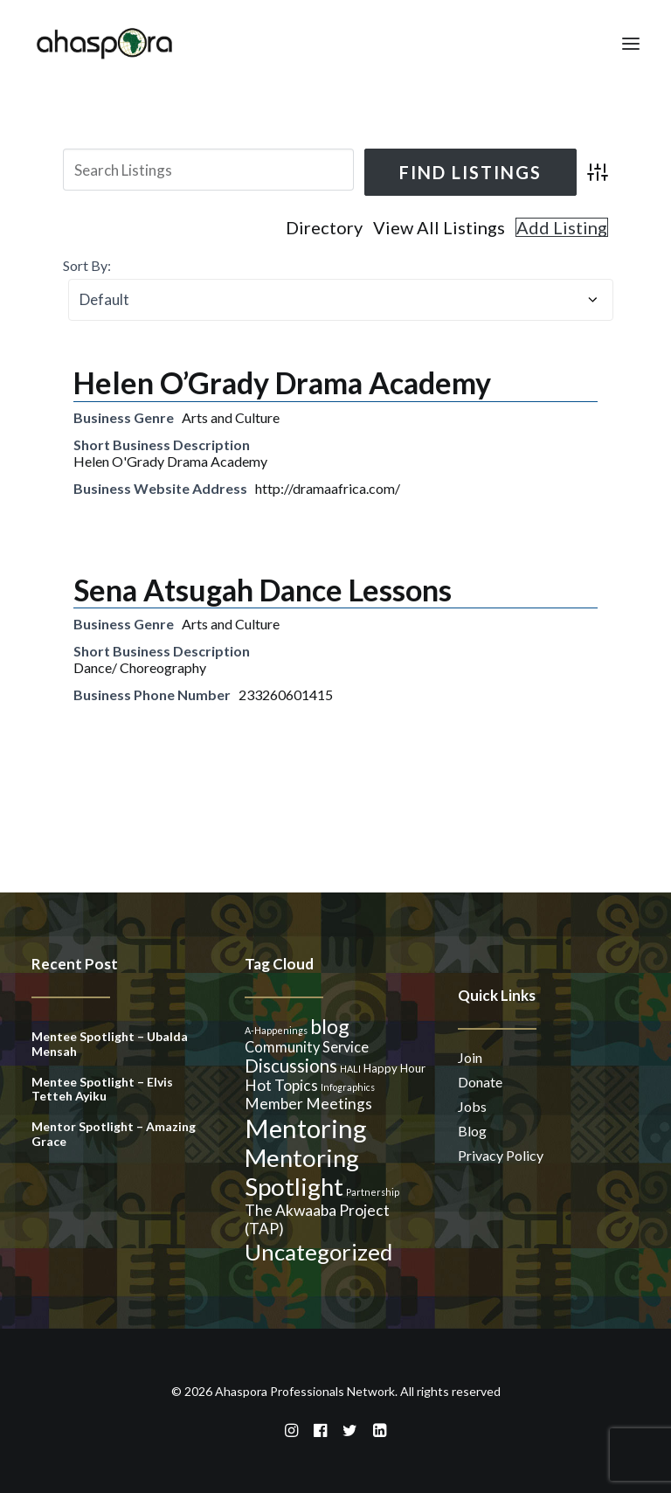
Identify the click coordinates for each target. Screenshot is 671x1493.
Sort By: (87, 265)
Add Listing (561, 227)
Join (470, 1057)
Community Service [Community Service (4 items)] (307, 1046)
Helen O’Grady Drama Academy (282, 382)
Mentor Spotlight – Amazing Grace (113, 1134)
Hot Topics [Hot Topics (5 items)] (281, 1085)
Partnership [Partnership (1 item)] (372, 1192)
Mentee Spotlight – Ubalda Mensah (109, 1044)
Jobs (472, 1106)
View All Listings (439, 227)
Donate (480, 1081)
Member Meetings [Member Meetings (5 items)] (308, 1103)
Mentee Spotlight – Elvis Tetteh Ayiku (102, 1089)
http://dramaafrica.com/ (327, 488)
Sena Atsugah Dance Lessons (262, 590)
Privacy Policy (500, 1155)
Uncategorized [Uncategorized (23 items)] (318, 1252)
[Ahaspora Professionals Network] (104, 43)
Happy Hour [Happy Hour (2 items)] (394, 1068)
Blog (472, 1130)
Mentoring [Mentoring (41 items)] (306, 1128)
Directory (324, 227)
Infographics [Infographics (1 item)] (348, 1087)
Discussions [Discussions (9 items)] (291, 1065)
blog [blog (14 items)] (329, 1026)
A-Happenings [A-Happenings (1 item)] (276, 1030)
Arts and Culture (231, 417)
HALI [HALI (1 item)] (350, 1068)
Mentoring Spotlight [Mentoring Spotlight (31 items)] (302, 1172)
